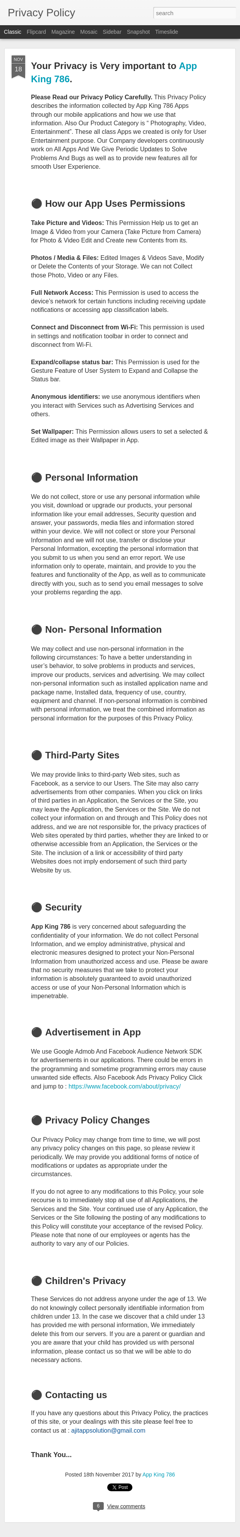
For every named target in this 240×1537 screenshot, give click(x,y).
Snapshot (138, 32)
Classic (12, 32)
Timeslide (166, 32)
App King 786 (158, 1474)
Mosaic (88, 32)
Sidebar (112, 32)
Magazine (63, 32)
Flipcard (36, 32)
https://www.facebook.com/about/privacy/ (125, 1086)
